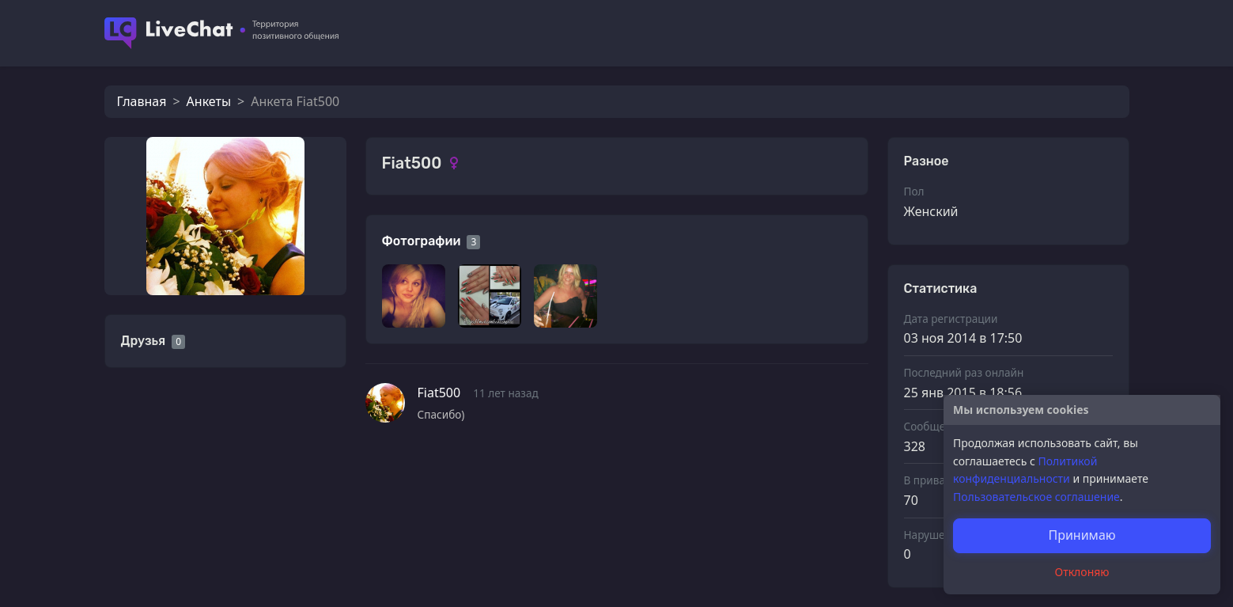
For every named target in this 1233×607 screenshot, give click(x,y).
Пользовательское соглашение (1036, 496)
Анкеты (209, 101)
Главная (142, 101)
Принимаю (1081, 535)
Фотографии (421, 240)
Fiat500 (439, 392)
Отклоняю (1082, 571)
